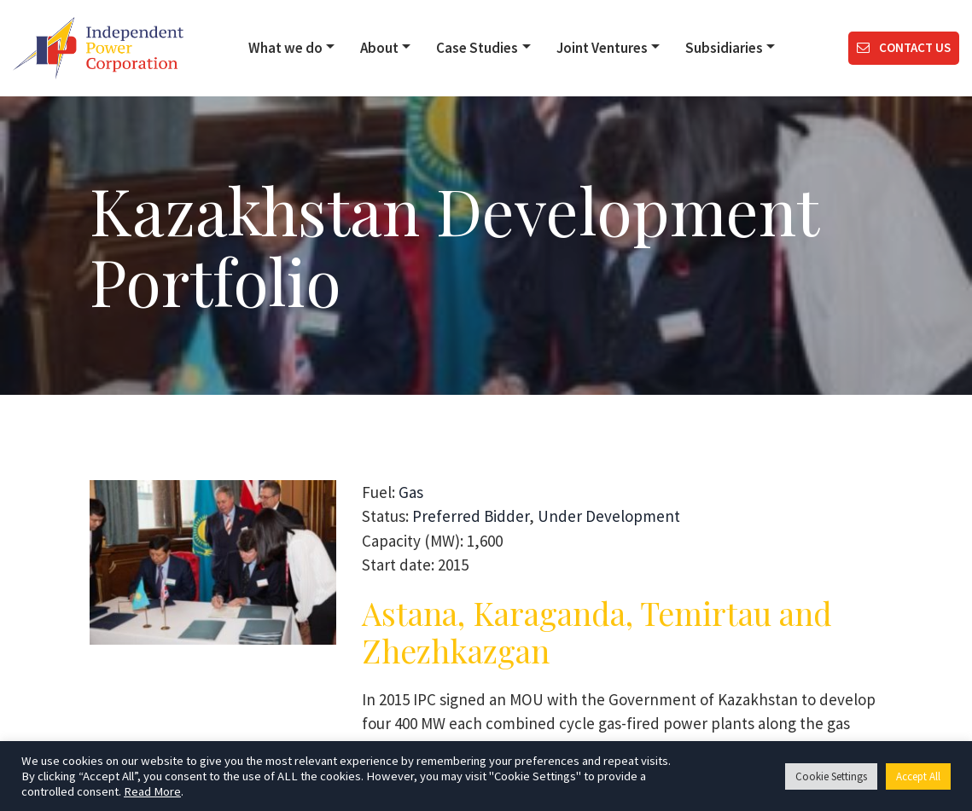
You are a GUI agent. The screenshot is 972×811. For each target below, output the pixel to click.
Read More (152, 791)
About (379, 47)
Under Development (609, 516)
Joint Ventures (602, 47)
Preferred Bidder (470, 516)
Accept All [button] (918, 776)
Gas (411, 492)
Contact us (904, 47)
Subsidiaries (724, 47)
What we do (285, 47)
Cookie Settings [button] (831, 776)
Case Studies (477, 47)
